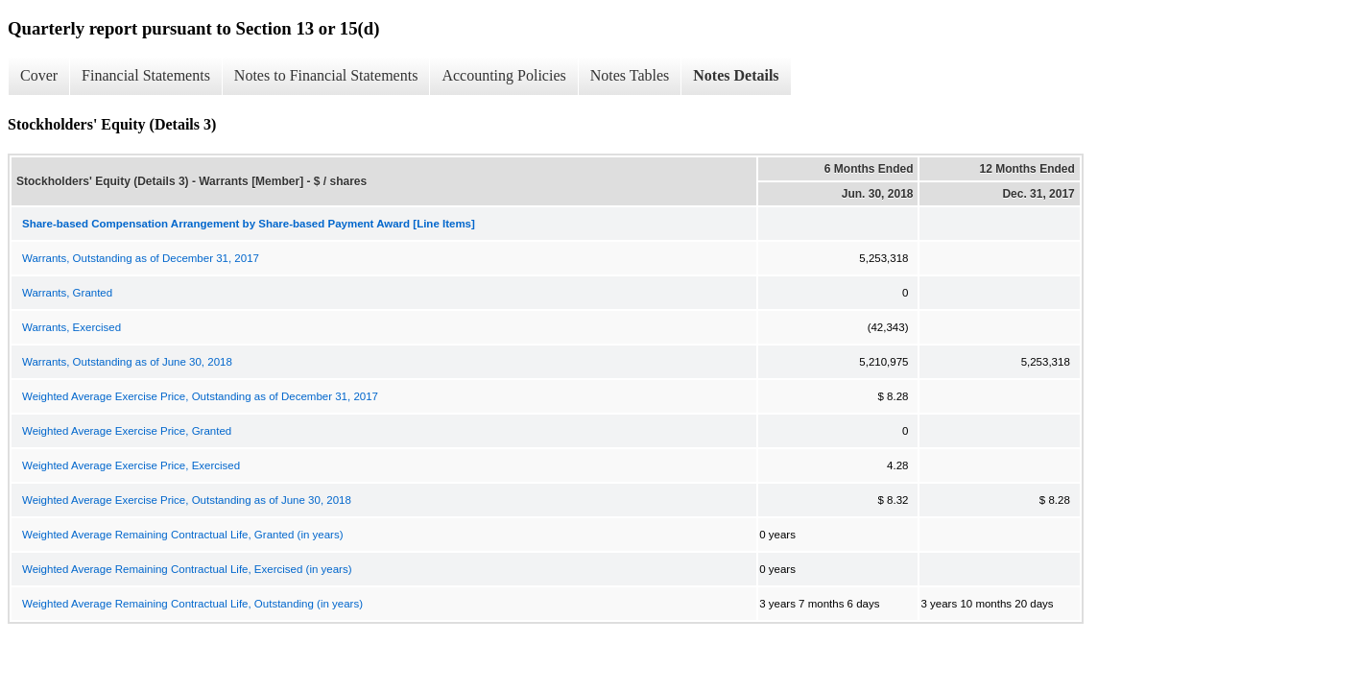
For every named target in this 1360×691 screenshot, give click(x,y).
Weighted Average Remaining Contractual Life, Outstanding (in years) (192, 603)
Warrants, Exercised (71, 327)
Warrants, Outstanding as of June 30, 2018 (127, 362)
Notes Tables (630, 75)
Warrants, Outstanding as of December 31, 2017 (140, 258)
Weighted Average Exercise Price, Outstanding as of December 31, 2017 (200, 396)
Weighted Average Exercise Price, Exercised (131, 465)
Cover (39, 75)
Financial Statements (146, 75)
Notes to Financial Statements (326, 75)
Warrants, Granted (67, 292)
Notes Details (735, 75)
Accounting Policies (503, 75)
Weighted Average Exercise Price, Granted (126, 431)
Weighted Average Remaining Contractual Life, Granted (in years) (183, 534)
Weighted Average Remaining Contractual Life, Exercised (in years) (186, 569)
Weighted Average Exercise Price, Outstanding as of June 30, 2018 (186, 500)
